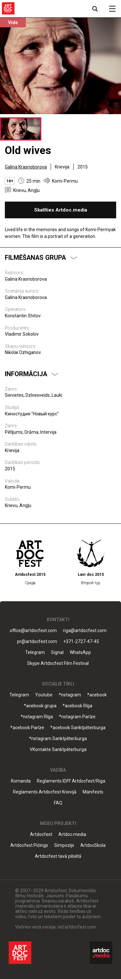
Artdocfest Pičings (29, 845)
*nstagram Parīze (77, 716)
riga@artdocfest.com (84, 630)
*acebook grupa (40, 705)
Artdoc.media (72, 834)
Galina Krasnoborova (26, 166)
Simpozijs (64, 845)
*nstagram (70, 695)
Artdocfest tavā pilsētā (58, 856)
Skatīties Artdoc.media (60, 210)
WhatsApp (80, 652)
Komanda (21, 781)
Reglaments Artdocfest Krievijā (44, 792)
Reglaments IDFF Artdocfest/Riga (71, 781)
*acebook (97, 695)
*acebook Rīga (77, 705)
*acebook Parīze (27, 727)
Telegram (35, 652)
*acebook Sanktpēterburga (78, 727)
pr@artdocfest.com (37, 641)
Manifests (93, 792)
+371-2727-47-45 (81, 641)
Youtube (44, 695)
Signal (57, 652)
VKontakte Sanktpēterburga (58, 749)
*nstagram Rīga (37, 716)
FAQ (58, 803)
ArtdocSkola (93, 845)
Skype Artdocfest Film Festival (58, 663)
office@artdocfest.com (33, 630)
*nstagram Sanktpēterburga (58, 738)
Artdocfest (41, 834)
